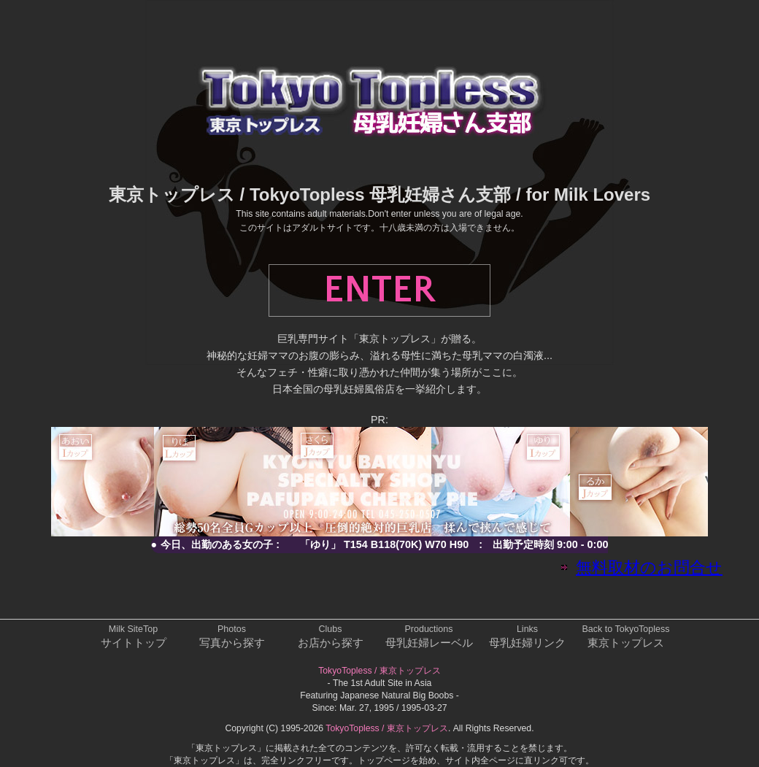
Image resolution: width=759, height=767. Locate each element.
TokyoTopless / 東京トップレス (379, 671)
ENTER (379, 290)
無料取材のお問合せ (649, 567)
